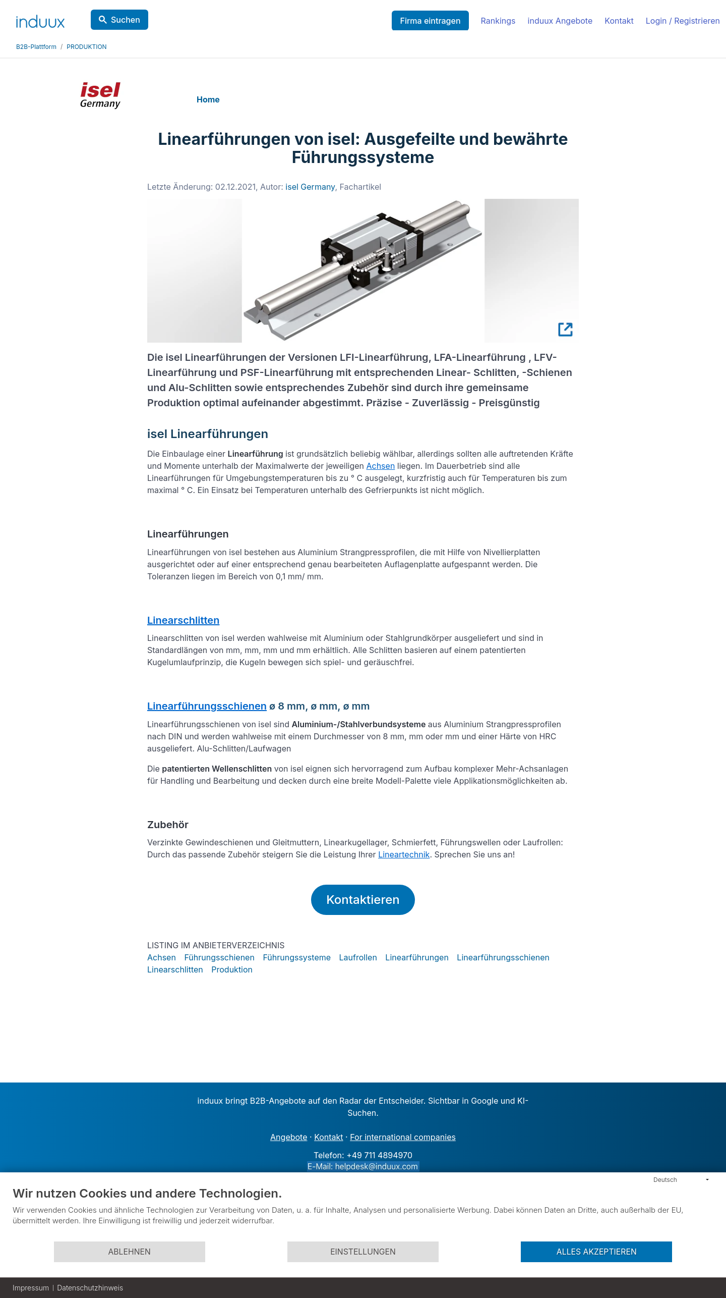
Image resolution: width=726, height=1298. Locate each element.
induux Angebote (560, 21)
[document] (363, 1213)
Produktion (232, 969)
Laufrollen (358, 957)
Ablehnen (129, 1252)
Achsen (380, 466)
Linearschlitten (183, 620)
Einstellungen (363, 1252)
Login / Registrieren (683, 21)
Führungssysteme (297, 957)
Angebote (288, 1137)
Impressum (31, 1287)
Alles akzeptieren (597, 1252)
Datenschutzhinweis (90, 1287)
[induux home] (40, 19)
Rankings (498, 21)
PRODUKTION (86, 46)
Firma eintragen (430, 21)
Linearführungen (417, 957)
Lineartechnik (404, 854)
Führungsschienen (219, 957)
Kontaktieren (362, 899)
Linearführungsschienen (207, 706)
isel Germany (310, 187)
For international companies (403, 1137)
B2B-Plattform (36, 46)
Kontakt (618, 21)
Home (208, 99)
